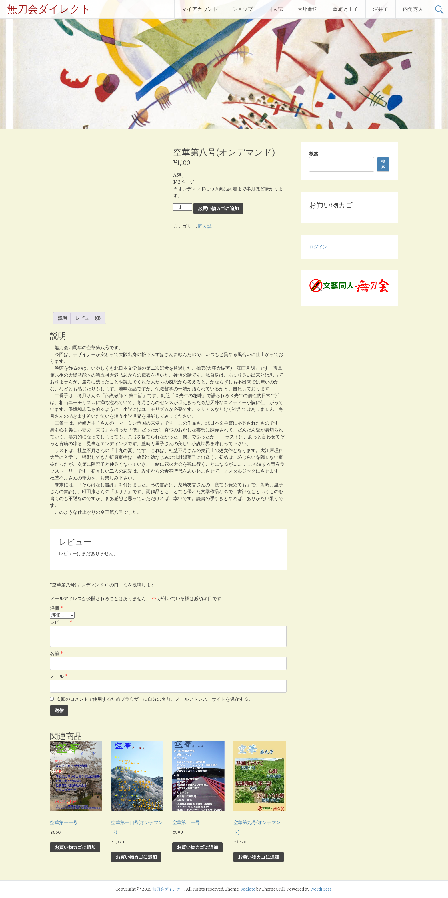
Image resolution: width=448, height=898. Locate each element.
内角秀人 (413, 9)
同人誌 (275, 9)
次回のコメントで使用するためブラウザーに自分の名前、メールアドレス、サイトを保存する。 (154, 699)
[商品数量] (182, 207)
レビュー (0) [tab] (88, 318)
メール (59, 676)
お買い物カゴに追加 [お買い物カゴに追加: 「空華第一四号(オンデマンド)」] (136, 857)
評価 (56, 608)
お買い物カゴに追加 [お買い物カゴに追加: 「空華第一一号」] (75, 847)
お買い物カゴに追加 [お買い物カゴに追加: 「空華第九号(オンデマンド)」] (258, 857)
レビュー (61, 622)
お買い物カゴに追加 (218, 208)
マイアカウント (200, 9)
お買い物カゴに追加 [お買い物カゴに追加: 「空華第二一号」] (197, 847)
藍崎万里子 (345, 9)
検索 (313, 153)
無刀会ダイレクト (49, 9)
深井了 (380, 9)
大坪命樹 (307, 9)
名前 (56, 653)
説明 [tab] (62, 318)
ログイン (318, 247)
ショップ (242, 9)
